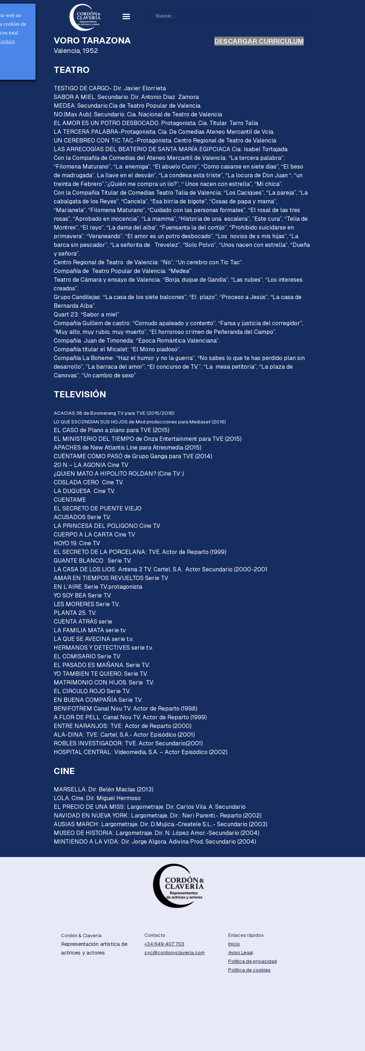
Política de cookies (249, 970)
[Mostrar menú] (126, 16)
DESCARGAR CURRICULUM (259, 41)
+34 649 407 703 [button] (164, 944)
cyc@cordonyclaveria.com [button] (174, 952)
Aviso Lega (240, 952)
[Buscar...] (226, 16)
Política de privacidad (252, 961)
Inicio (234, 944)
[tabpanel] (182, 445)
